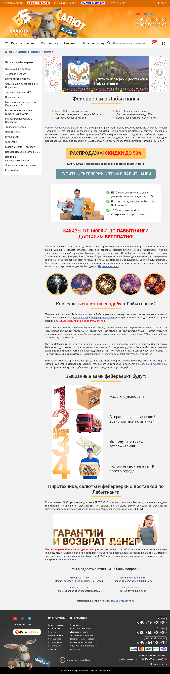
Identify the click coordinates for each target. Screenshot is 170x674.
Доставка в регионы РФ (18, 92)
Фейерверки (83, 131)
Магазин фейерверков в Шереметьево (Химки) (18, 112)
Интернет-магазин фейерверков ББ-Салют (91, 671)
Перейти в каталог (108, 266)
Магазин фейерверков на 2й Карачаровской (21, 104)
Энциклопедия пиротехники (20, 165)
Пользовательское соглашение (22, 152)
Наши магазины (14, 97)
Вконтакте (128, 601)
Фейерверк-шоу (93, 43)
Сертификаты (12, 132)
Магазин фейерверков (57, 127)
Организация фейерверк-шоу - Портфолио (22, 86)
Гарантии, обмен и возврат (20, 147)
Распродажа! (106, 153)
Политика (52, 649)
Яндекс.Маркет (113, 601)
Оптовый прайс (55, 639)
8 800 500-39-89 (151, 25)
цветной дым (80, 317)
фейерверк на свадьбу (103, 317)
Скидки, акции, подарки (18, 69)
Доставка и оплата (13, 3)
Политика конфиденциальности (17, 158)
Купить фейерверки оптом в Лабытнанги (105, 174)
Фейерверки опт (117, 3)
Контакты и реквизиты (65, 3)
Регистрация (54, 646)
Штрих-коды (12, 137)
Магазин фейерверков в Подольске (18, 120)
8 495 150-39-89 (151, 19)
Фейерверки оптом (15, 127)
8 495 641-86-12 (151, 642)
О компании (11, 142)
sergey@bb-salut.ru (132, 587)
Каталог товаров (55, 625)
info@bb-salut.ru (79, 587)
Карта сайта (12, 170)
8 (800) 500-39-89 (79, 577)
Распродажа (49, 43)
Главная (10, 52)
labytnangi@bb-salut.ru (132, 577)
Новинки (70, 43)
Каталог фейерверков (19, 62)
